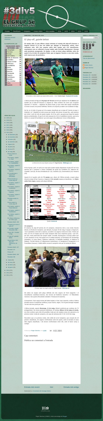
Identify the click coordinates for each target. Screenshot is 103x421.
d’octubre (10, 139)
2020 (8, 118)
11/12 (86, 31)
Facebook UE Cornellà (72, 96)
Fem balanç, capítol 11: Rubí (13, 158)
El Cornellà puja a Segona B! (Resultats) (12, 175)
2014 (8, 132)
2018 (8, 122)
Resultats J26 (86, 75)
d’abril (10, 260)
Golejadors (27, 31)
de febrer (10, 264)
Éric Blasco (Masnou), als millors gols (14, 218)
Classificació (16, 31)
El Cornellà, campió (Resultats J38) (13, 229)
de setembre (11, 141)
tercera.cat (54, 221)
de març (10, 262)
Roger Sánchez (35, 330)
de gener (10, 267)
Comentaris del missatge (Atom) (42, 391)
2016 (8, 127)
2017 (8, 125)
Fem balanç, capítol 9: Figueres (14, 166)
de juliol (10, 146)
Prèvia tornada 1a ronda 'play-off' (12, 179)
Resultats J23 (86, 81)
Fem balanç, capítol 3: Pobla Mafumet (14, 207)
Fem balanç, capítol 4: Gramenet (14, 195)
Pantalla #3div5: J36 (13, 254)
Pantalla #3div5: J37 (13, 247)
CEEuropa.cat (65, 288)
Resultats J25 (86, 77)
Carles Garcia (88, 65)
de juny (10, 149)
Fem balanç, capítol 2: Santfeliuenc (14, 211)
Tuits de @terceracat (88, 58)
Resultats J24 (86, 79)
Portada (7, 31)
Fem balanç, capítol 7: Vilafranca (14, 183)
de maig (10, 151)
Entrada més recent (32, 387)
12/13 (79, 31)
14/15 (66, 31)
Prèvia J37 (10, 252)
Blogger (65, 416)
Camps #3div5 (38, 31)
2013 (8, 270)
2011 (8, 275)
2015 (8, 130)
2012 (8, 272)
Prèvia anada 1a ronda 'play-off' (12, 203)
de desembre (12, 134)
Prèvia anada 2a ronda (12, 154)
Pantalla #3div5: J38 (13, 222)
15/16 (59, 31)
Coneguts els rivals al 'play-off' (13, 225)
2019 (8, 120)
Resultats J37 (11, 249)
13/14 (72, 31)
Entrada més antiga (71, 387)
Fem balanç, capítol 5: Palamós (14, 191)
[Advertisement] (10, 100)
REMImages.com (67, 163)
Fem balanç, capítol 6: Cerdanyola (14, 187)
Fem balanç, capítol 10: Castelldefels (13, 162)
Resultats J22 (86, 83)
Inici (51, 387)
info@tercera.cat (87, 52)
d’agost (10, 144)
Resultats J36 (11, 257)
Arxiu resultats (50, 31)
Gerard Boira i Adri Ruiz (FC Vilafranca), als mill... (13, 242)
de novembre (12, 137)
